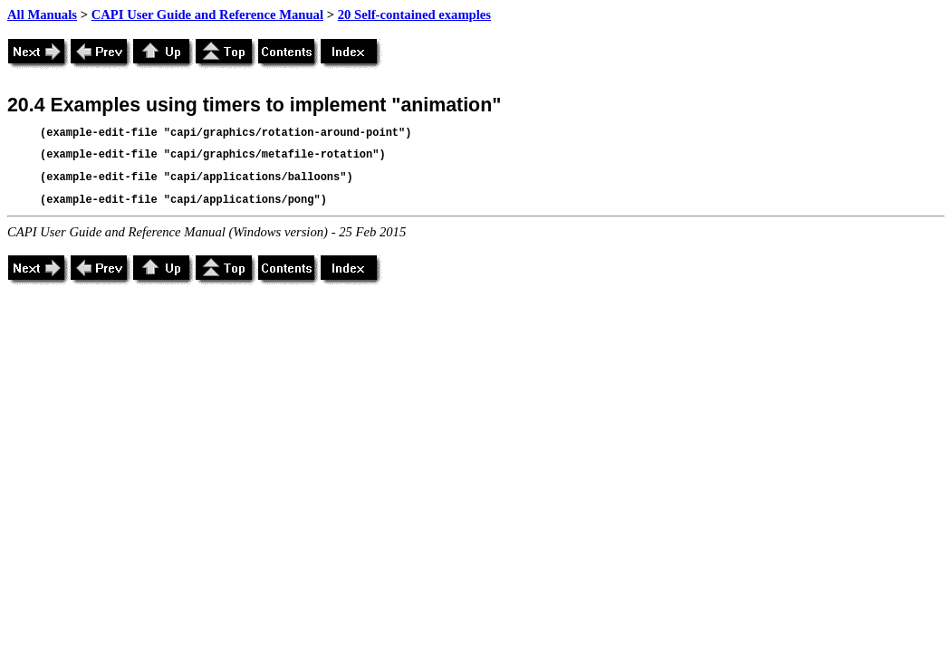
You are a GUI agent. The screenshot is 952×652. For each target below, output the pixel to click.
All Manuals (42, 14)
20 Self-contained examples (414, 14)
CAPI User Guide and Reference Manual (207, 14)
